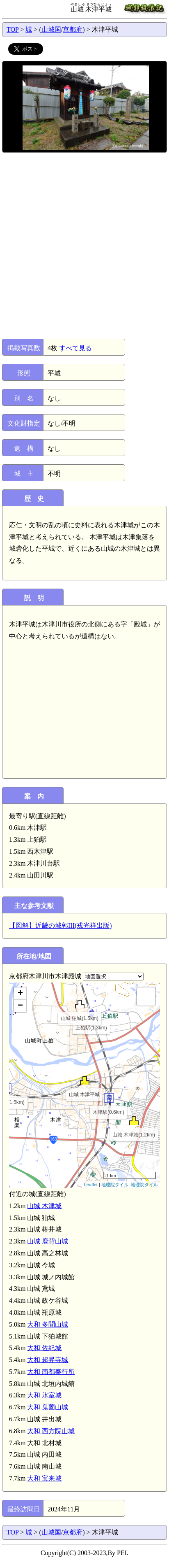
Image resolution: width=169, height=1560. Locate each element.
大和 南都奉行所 (51, 1371)
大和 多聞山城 (47, 1324)
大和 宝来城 (44, 1478)
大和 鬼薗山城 (47, 1407)
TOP (12, 29)
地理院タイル (114, 1184)
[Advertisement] (84, 246)
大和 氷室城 (44, 1395)
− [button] (20, 1006)
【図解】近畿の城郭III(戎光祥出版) (60, 925)
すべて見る (75, 348)
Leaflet (91, 1184)
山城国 (51, 29)
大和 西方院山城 (51, 1430)
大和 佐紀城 (44, 1347)
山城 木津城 (44, 1205)
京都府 (72, 29)
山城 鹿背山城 (47, 1241)
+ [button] (20, 993)
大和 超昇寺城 (47, 1359)
